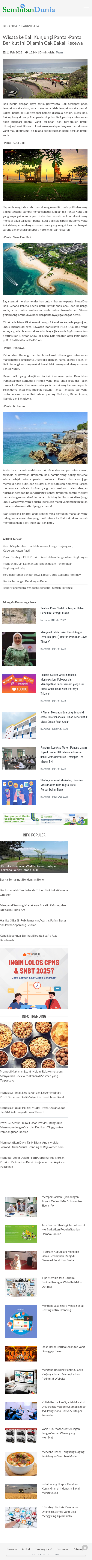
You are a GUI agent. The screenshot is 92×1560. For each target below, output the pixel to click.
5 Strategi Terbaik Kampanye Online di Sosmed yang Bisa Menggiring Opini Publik (60, 1511)
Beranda (12, 1549)
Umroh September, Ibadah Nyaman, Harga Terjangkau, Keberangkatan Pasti (38, 548)
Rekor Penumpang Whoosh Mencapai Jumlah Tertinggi (38, 587)
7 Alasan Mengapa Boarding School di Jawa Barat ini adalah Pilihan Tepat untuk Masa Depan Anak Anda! (64, 717)
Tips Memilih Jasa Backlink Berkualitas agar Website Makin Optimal (62, 1282)
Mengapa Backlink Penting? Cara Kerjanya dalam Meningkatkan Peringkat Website (62, 1374)
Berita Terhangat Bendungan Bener (25, 581)
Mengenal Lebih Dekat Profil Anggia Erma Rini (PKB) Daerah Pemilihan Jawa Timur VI (63, 636)
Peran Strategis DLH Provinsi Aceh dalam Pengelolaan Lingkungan (45, 557)
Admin (47, 648)
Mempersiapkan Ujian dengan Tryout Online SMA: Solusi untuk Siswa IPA (62, 1201)
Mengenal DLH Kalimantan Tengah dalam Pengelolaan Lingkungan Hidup (37, 566)
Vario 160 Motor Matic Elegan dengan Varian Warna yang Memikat (61, 1433)
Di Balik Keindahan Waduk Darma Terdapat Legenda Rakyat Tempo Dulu (29, 867)
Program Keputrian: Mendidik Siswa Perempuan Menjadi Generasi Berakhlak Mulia (60, 1256)
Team (59, 52)
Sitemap (79, 1549)
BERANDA (10, 26)
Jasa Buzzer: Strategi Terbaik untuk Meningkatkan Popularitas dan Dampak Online (64, 1229)
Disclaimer (63, 1549)
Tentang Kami (43, 1549)
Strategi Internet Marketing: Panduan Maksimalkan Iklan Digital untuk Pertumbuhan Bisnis (61, 785)
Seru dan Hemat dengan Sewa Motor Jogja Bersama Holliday (42, 574)
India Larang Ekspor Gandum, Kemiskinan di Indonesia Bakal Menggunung (61, 1488)
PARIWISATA (30, 26)
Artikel (26, 1549)
